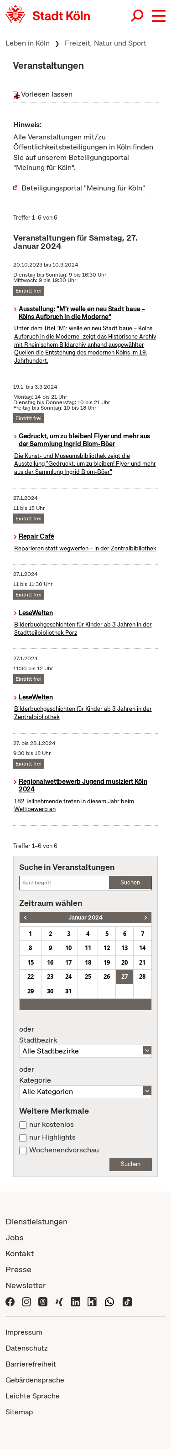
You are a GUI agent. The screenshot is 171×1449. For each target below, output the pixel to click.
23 (50, 976)
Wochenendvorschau (64, 1150)
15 (30, 962)
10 (68, 948)
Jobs (14, 1237)
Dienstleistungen (36, 1221)
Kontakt (19, 1253)
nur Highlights (52, 1137)
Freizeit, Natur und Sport (105, 43)
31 (68, 991)
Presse (18, 1269)
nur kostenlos (51, 1124)
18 (88, 962)
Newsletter (25, 1285)
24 (68, 976)
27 (124, 976)
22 (30, 976)
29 (30, 991)
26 (107, 976)
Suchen (130, 882)
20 (124, 962)
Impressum (23, 1332)
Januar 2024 (85, 917)
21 (142, 962)
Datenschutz (26, 1348)
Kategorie (85, 1075)
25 (88, 976)
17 (68, 962)
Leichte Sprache (32, 1396)
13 (124, 948)
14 (142, 948)
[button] (159, 16)
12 (107, 948)
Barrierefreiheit (30, 1364)
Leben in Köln (27, 43)
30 (50, 991)
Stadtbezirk (85, 1035)
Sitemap (19, 1412)
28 (142, 976)
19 (107, 962)
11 (88, 948)
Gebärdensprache (34, 1380)
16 (50, 962)
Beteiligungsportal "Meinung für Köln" (83, 188)
